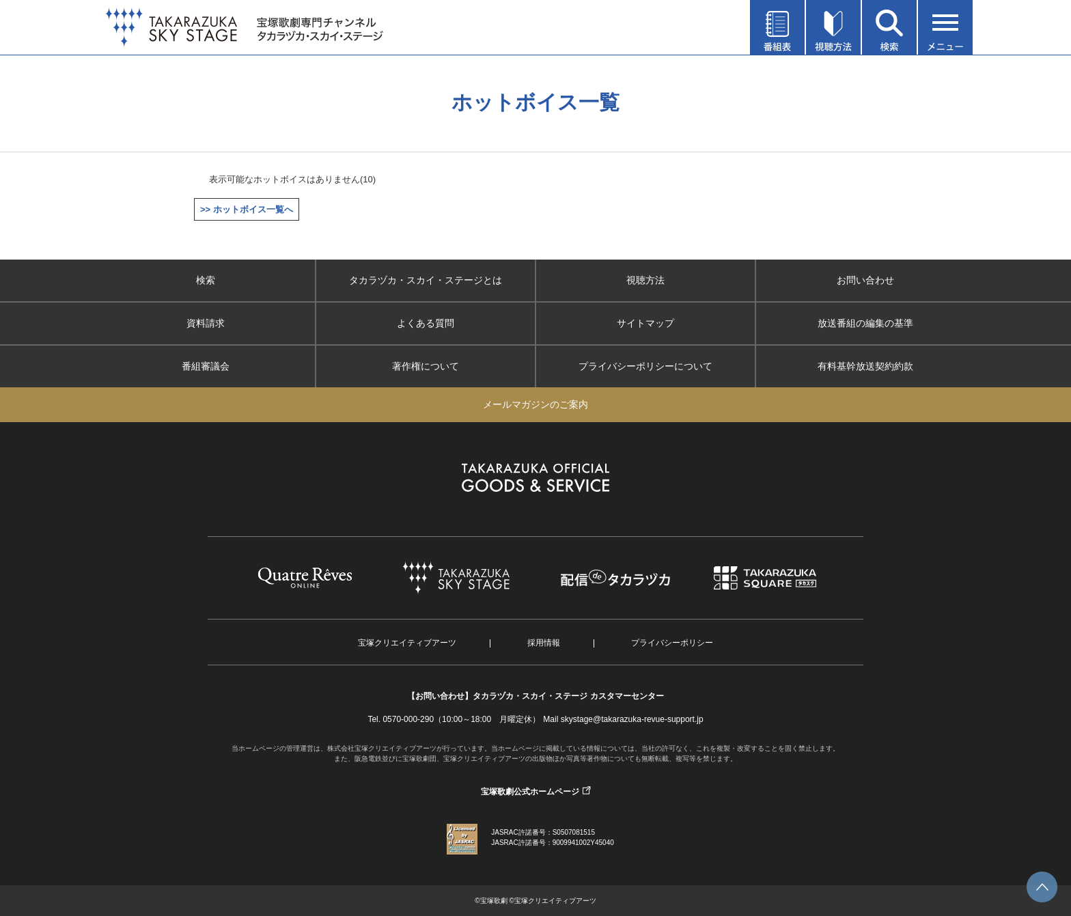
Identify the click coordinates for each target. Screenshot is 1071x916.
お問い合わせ (865, 280)
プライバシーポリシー (672, 643)
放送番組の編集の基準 (865, 323)
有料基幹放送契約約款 (865, 366)
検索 (205, 280)
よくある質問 (425, 323)
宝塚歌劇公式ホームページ (530, 791)
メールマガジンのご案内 (535, 404)
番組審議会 (206, 366)
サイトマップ (645, 323)
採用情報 (543, 643)
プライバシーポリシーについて (645, 366)
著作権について (425, 366)
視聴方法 (645, 280)
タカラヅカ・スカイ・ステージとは (425, 280)
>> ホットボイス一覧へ (246, 209)
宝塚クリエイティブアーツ (407, 643)
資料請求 (205, 323)
